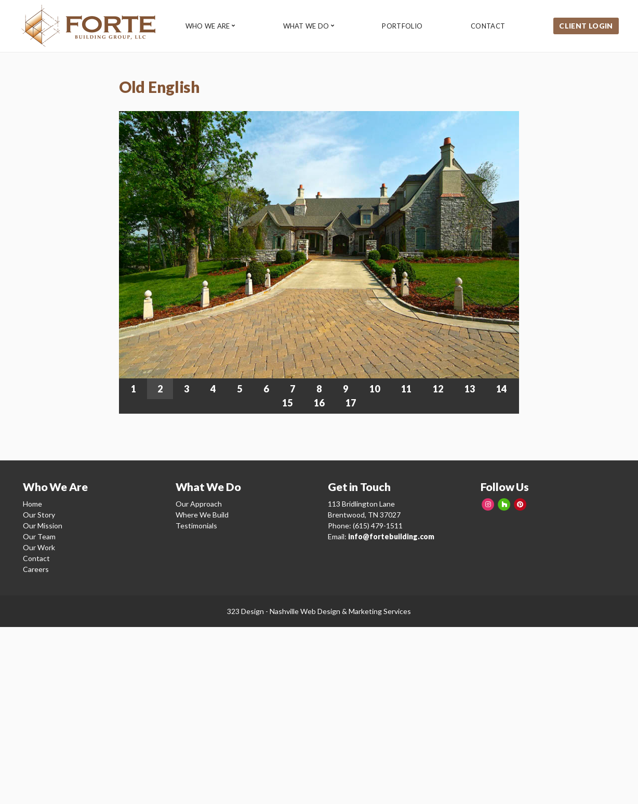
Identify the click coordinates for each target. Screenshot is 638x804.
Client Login (587, 26)
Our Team (39, 536)
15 (287, 402)
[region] (319, 262)
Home (32, 503)
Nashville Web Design (305, 611)
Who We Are (207, 26)
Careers (36, 569)
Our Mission (42, 525)
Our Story (39, 514)
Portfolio (403, 26)
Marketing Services (380, 611)
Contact (489, 26)
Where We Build (202, 514)
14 (501, 388)
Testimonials (196, 525)
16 (319, 402)
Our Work (39, 547)
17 (350, 402)
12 (438, 388)
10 (374, 388)
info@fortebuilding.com (391, 536)
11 (406, 388)
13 (469, 388)
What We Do (306, 26)
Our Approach (199, 503)
